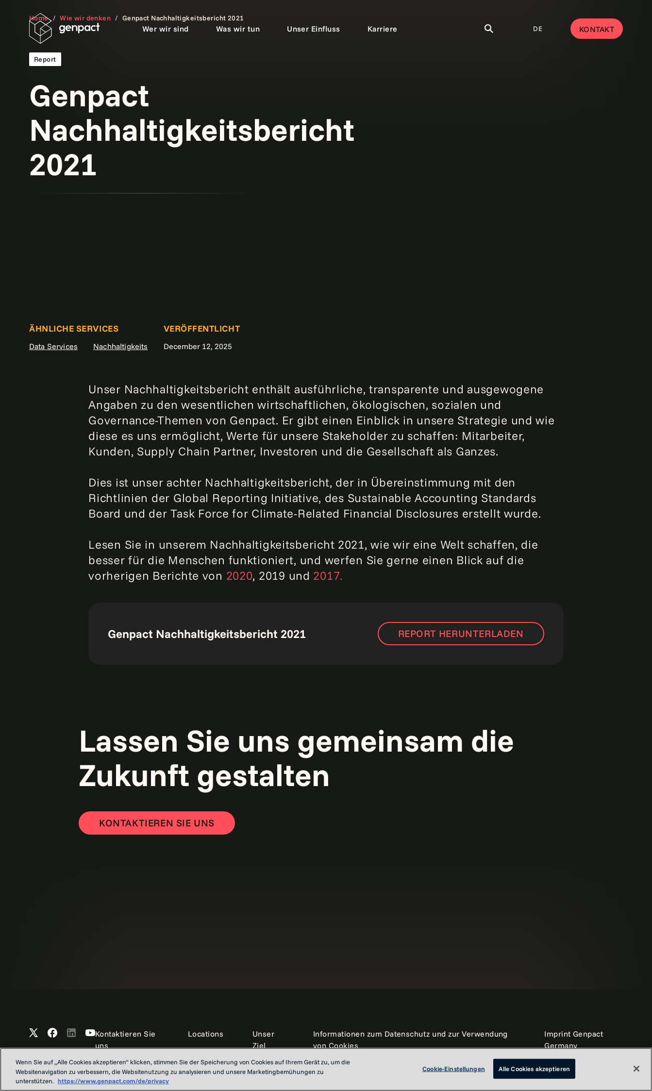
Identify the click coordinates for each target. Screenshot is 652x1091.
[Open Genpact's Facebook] (52, 1033)
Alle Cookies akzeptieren (534, 1068)
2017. (328, 575)
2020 (239, 575)
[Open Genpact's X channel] (33, 1033)
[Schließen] (636, 1068)
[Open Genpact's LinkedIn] (71, 1033)
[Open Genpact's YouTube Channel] (90, 1033)
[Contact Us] (157, 823)
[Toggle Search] (489, 28)
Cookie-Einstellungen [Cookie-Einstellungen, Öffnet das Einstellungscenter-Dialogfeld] (453, 1068)
